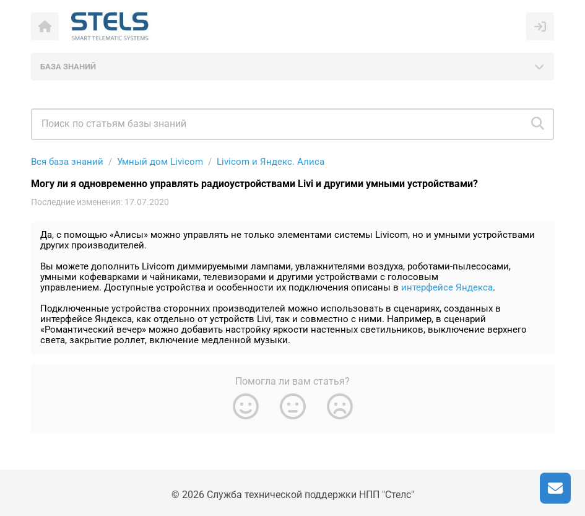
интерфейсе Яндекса (447, 287)
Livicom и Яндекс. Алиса (270, 161)
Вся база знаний (67, 161)
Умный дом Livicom (160, 161)
